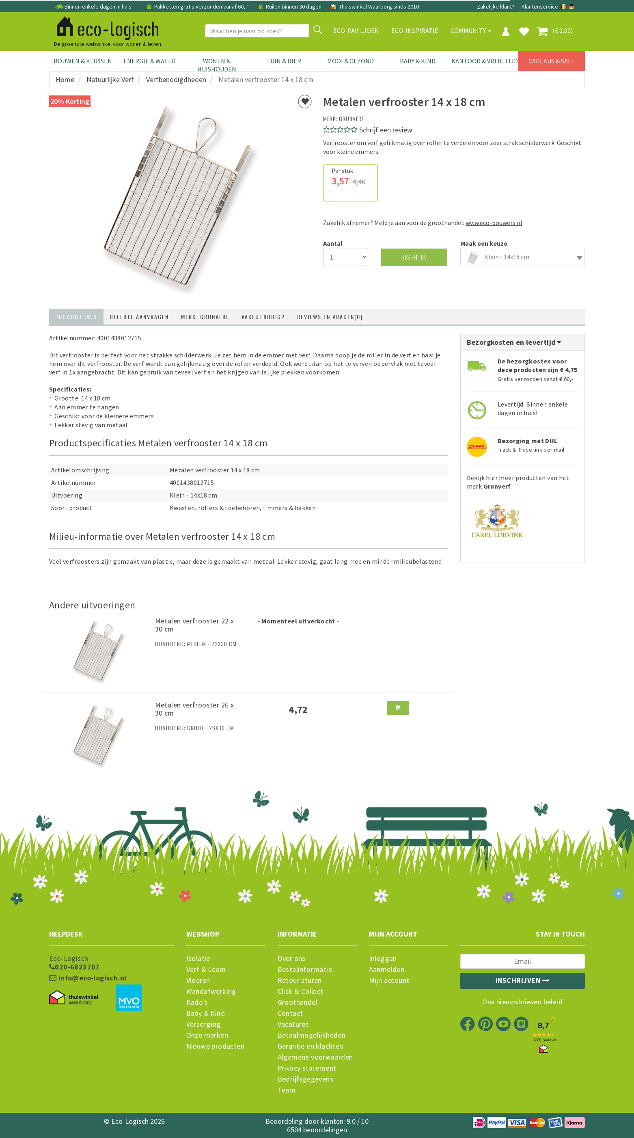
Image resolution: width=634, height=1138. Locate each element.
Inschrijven (523, 980)
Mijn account (389, 980)
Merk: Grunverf (205, 316)
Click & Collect (300, 991)
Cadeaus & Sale (551, 61)
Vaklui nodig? (263, 316)
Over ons (292, 958)
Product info (76, 316)
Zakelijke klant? (495, 6)
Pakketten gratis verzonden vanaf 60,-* (197, 6)
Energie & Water (149, 61)
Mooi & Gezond (350, 61)
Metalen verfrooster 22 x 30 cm (194, 625)
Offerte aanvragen (139, 316)
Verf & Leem (206, 969)
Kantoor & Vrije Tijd (484, 61)
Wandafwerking (211, 991)
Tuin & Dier (283, 61)
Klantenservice (540, 6)
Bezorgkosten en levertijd (515, 342)
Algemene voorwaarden (315, 1057)
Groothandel (297, 1002)
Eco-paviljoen (356, 30)
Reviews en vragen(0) (330, 316)
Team (287, 1090)
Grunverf (351, 118)
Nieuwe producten (215, 1046)
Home (65, 79)
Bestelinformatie (305, 969)
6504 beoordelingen (317, 1129)
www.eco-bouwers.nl (494, 223)
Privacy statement (307, 1068)
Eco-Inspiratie (414, 30)
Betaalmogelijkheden (312, 1035)
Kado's (197, 1002)
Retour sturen (300, 980)
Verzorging (203, 1024)
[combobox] (522, 257)
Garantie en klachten (310, 1046)
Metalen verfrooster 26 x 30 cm (194, 709)
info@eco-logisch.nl (87, 978)
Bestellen (414, 257)
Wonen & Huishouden (216, 65)
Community (471, 30)
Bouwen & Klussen (83, 61)
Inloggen (383, 958)
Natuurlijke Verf (110, 79)
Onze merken (207, 1035)
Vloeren (198, 980)
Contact (290, 1013)
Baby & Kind (418, 61)
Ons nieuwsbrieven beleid (522, 1001)
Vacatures (293, 1024)
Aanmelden (387, 969)
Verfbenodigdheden (176, 79)
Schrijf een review (385, 129)
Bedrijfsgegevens (305, 1079)
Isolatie (198, 958)
